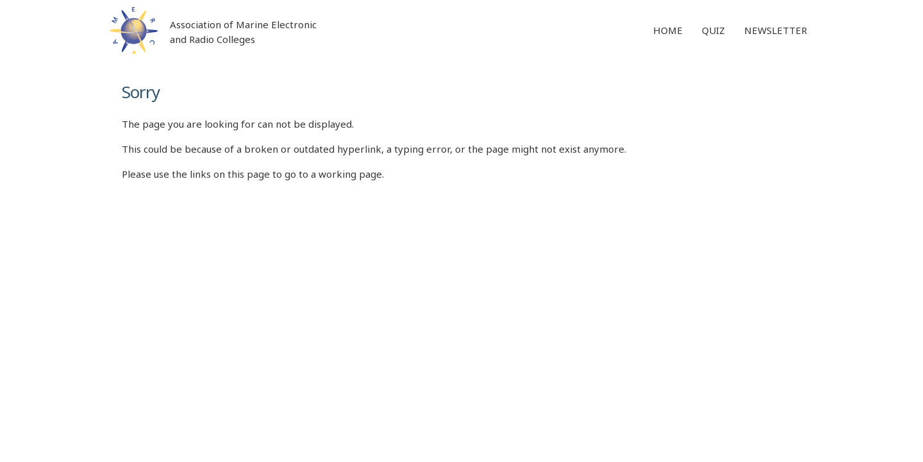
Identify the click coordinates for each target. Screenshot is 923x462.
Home (668, 30)
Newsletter (775, 30)
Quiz (713, 30)
